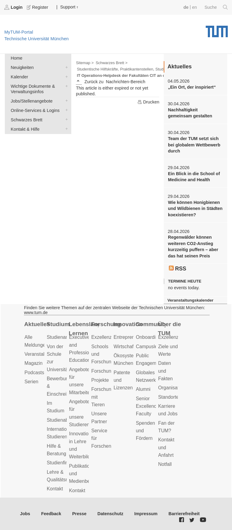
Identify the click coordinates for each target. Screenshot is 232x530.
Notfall (165, 464)
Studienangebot (63, 337)
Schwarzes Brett (65, 119)
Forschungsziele (108, 371)
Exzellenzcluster (108, 337)
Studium (58, 324)
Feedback (51, 513)
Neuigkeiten (65, 67)
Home (16, 58)
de (185, 7)
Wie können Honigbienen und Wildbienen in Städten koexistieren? (195, 208)
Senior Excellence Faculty (147, 406)
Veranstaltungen (41, 354)
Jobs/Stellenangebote (65, 101)
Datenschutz (111, 513)
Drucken (148, 102)
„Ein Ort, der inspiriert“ (192, 87)
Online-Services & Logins (65, 110)
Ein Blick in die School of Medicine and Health (194, 176)
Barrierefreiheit (184, 513)
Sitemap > (85, 63)
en (194, 7)
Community (151, 324)
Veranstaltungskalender (190, 300)
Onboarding (148, 337)
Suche (216, 7)
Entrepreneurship (132, 337)
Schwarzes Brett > (111, 63)
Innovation (128, 324)
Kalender (65, 76)
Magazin (33, 363)
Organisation (171, 387)
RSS (177, 269)
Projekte (100, 380)
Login (14, 7)
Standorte (168, 397)
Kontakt (55, 488)
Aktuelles (37, 324)
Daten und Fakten (165, 371)
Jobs (25, 513)
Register (38, 7)
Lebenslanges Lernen (84, 329)
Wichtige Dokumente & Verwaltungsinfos (65, 86)
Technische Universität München (217, 29)
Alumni (143, 389)
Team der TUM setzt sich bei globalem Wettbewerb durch (194, 144)
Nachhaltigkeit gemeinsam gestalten (190, 112)
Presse (79, 513)
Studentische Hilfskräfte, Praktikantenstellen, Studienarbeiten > (131, 69)
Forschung (106, 324)
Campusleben (151, 346)
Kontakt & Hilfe (65, 129)
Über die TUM (169, 329)
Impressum (146, 513)
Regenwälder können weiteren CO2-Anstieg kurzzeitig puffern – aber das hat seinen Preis (193, 246)
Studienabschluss (65, 420)
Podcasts (34, 372)
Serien (31, 381)
